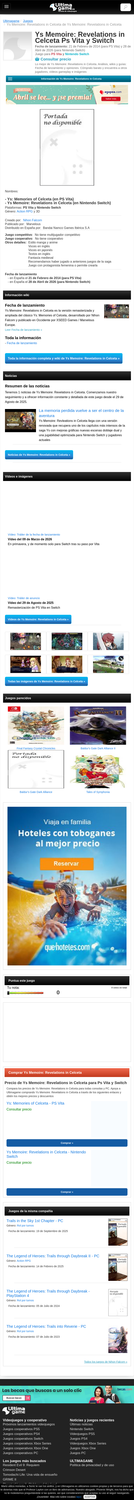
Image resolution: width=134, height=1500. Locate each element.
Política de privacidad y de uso (92, 1465)
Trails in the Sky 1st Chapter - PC (35, 1221)
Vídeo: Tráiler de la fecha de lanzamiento (34, 534)
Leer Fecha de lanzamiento (22, 329)
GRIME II (9, 1479)
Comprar (66, 1143)
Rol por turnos (25, 1225)
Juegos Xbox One (83, 1448)
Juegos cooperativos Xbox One (25, 1448)
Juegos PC (78, 1453)
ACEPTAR (90, 1497)
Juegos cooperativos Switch (23, 1438)
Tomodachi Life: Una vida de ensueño (30, 1474)
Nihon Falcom (32, 220)
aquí (78, 1496)
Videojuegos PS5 (82, 1434)
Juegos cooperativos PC (20, 1453)
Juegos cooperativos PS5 (21, 1429)
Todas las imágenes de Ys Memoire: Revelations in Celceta (45, 681)
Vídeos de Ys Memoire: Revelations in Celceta (37, 619)
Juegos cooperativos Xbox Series (27, 1443)
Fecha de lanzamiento (22, 343)
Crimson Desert (14, 1470)
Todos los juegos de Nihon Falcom (104, 1361)
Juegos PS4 (78, 1438)
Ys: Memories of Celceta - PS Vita (35, 1103)
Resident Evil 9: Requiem (21, 1465)
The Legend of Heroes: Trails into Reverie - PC (46, 1326)
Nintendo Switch (81, 1429)
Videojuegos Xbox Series (88, 1443)
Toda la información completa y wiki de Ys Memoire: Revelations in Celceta (62, 358)
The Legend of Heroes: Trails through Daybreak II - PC (53, 1256)
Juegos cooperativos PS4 (21, 1434)
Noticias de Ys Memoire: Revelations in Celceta (38, 454)
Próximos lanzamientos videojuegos (29, 1424)
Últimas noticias (81, 1424)
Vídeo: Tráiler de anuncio (24, 598)
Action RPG (25, 211)
